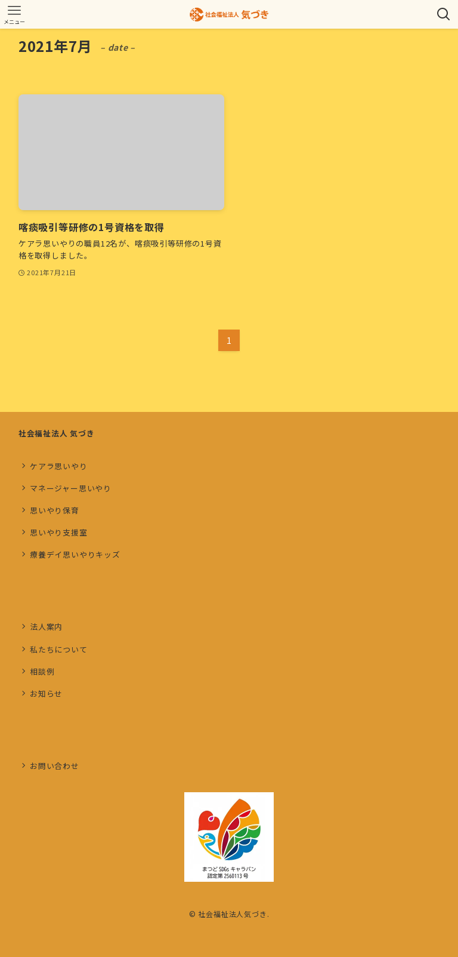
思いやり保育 (54, 510)
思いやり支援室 (59, 532)
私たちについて (59, 649)
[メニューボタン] (14, 14)
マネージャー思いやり (71, 488)
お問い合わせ (54, 765)
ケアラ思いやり (59, 466)
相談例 (42, 671)
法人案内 (46, 626)
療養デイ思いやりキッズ (75, 554)
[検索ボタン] (443, 14)
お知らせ (46, 693)
